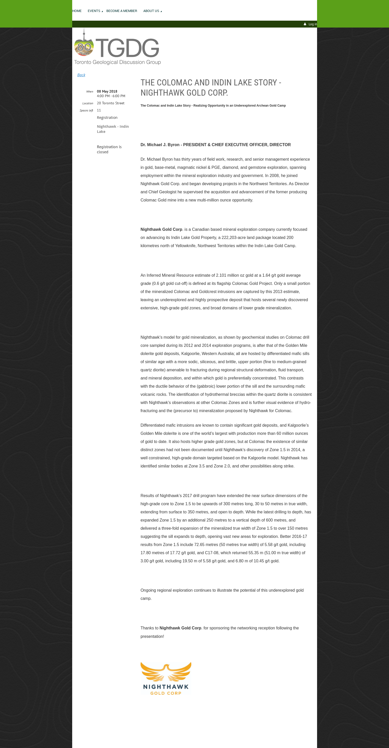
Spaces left (86, 110)
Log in (313, 24)
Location (87, 103)
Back (81, 74)
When (89, 91)
